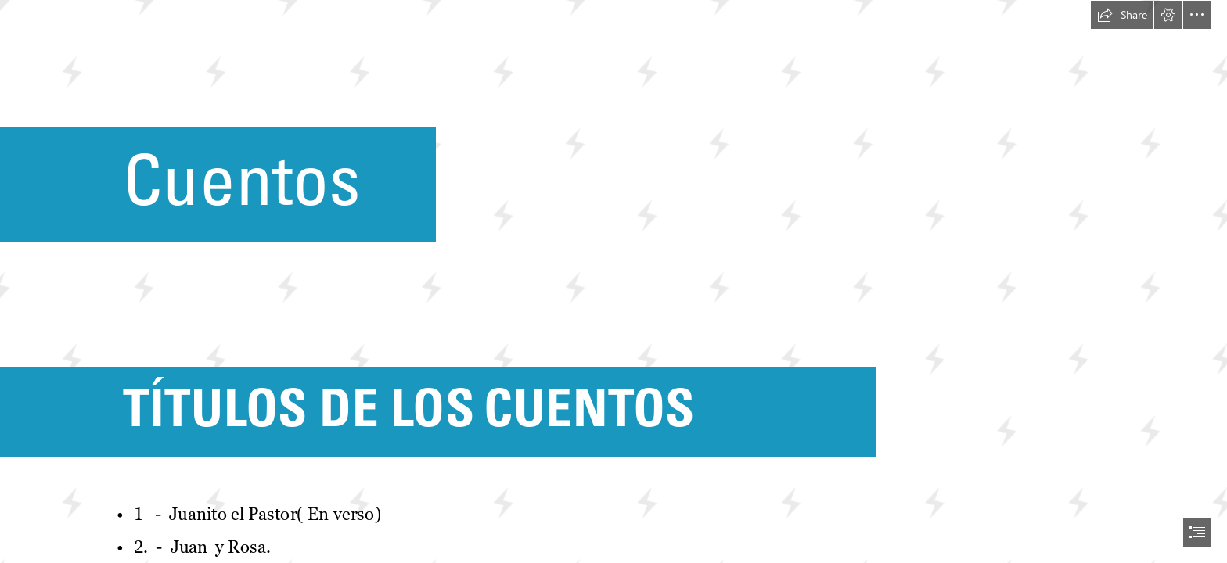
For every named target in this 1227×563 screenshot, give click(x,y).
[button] (1122, 15)
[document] (613, 281)
